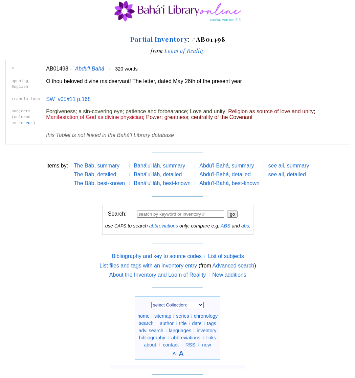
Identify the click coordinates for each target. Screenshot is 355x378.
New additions (229, 275)
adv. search (150, 330)
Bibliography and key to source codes (157, 256)
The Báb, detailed (95, 174)
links (211, 337)
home (143, 316)
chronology (206, 316)
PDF (29, 123)
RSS (190, 344)
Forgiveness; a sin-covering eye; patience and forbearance (116, 111)
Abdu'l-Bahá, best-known (229, 183)
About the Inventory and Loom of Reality (157, 275)
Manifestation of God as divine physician (94, 117)
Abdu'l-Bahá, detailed (225, 174)
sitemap (162, 316)
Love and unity (207, 111)
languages (180, 330)
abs (245, 225)
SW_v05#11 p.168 (68, 99)
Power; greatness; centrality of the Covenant (199, 117)
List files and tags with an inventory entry (148, 265)
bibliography (152, 337)
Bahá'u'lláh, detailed (158, 174)
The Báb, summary (96, 165)
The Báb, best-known (99, 183)
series (182, 316)
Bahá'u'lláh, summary (159, 165)
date (197, 323)
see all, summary (288, 165)
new (206, 344)
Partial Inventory (159, 39)
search (146, 323)
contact (170, 344)
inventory (206, 330)
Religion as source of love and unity (271, 111)
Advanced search (233, 265)
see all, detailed (287, 174)
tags (211, 323)
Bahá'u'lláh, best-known (162, 183)
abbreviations (163, 225)
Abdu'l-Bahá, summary (226, 165)
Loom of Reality (184, 50)
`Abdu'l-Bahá (88, 69)
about (150, 344)
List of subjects (226, 256)
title (182, 323)
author (167, 323)
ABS (225, 225)
